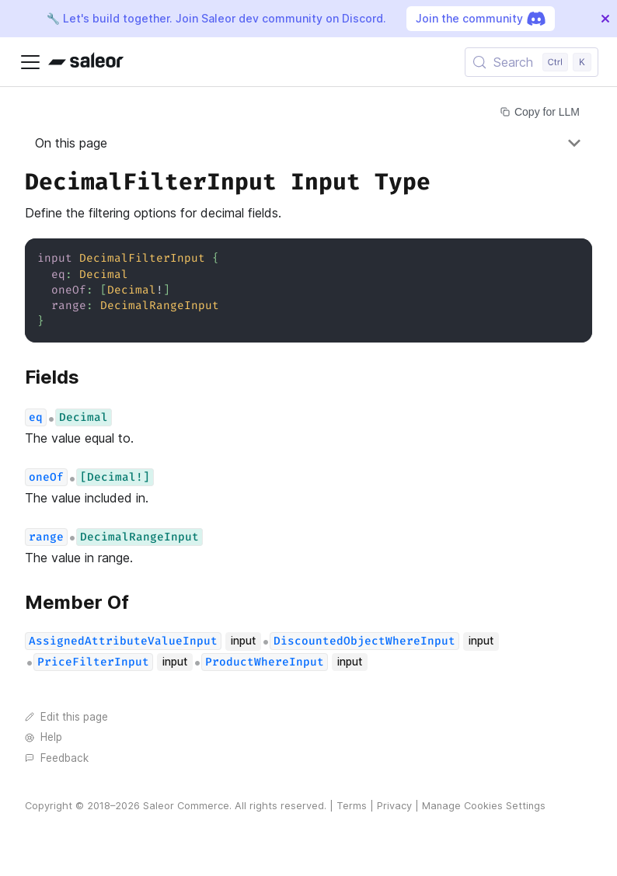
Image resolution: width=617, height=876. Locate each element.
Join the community (481, 18)
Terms (351, 806)
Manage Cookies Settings (484, 806)
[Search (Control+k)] (531, 62)
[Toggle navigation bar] (30, 62)
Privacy (394, 806)
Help (43, 737)
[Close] (605, 18)
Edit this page (66, 717)
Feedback (57, 758)
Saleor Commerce (186, 806)
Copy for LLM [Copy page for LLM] (540, 112)
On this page (71, 143)
